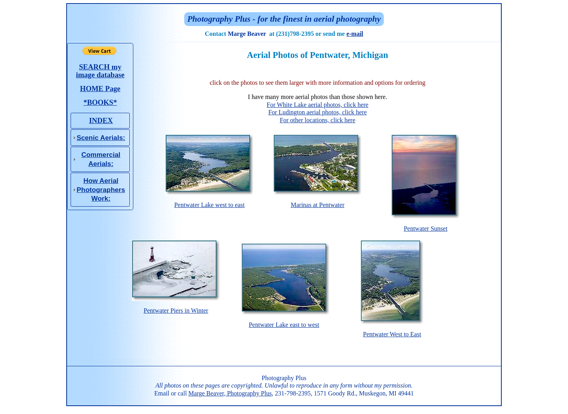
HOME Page (100, 88)
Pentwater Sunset (425, 225)
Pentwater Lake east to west (284, 321)
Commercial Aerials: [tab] (95, 159)
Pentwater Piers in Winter (176, 307)
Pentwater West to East (392, 331)
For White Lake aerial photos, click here (317, 104)
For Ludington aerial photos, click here (317, 112)
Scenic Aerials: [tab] (98, 138)
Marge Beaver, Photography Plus (230, 393)
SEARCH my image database (100, 71)
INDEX (101, 120)
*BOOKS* (100, 102)
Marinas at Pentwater (317, 202)
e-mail (354, 33)
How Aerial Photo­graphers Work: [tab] (98, 189)
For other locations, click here (317, 120)
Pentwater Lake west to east (209, 202)
